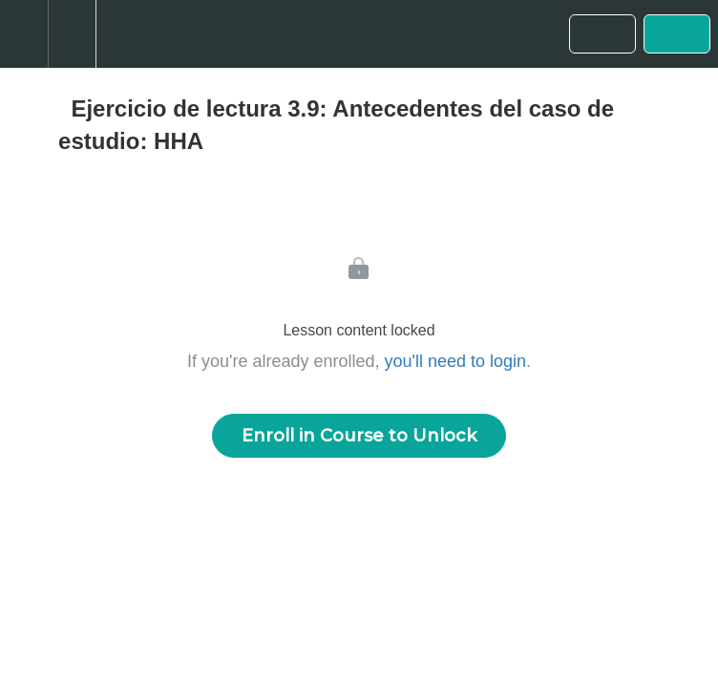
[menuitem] (71, 34)
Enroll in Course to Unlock (359, 435)
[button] (24, 34)
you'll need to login (456, 361)
